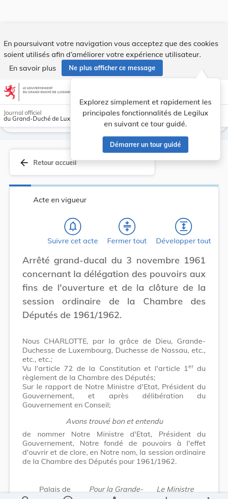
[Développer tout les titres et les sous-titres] (183, 226)
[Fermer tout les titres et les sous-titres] (127, 226)
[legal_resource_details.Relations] (114, 484)
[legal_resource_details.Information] (67, 484)
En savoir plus (32, 44)
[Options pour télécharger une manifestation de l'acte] (166, 484)
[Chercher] (26, 484)
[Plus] (207, 484)
